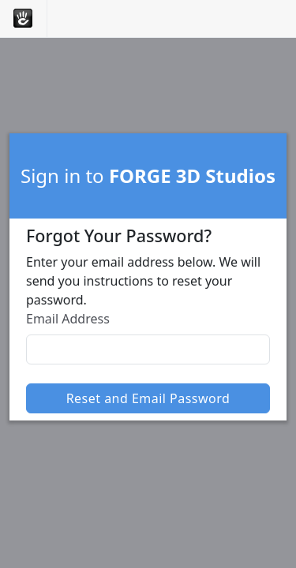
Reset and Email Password (148, 398)
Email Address (68, 318)
